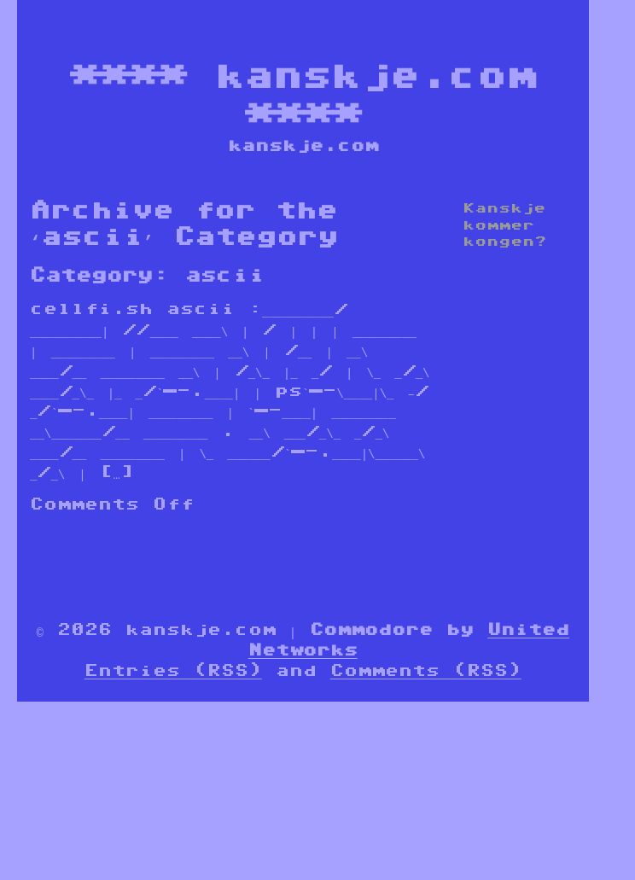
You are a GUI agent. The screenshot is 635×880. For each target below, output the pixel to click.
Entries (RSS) (173, 670)
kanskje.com (375, 74)
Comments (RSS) (425, 670)
